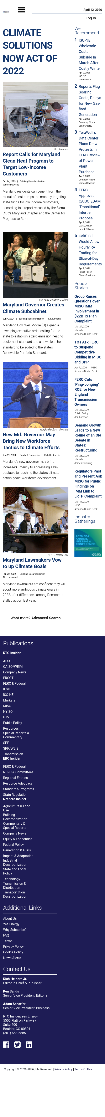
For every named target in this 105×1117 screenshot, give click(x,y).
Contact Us (16, 969)
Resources (11, 728)
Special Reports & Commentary (16, 735)
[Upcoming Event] (88, 543)
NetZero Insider (14, 799)
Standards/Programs (18, 789)
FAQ (6, 935)
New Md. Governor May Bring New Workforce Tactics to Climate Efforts (31, 441)
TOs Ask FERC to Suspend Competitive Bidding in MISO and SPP (87, 352)
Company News (87, 122)
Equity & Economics (30, 455)
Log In (91, 18)
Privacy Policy (13, 947)
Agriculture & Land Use (16, 808)
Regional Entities (15, 778)
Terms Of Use (83, 1069)
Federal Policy (13, 845)
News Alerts (12, 958)
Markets (78, 330)
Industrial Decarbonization (15, 862)
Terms (7, 941)
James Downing (11, 184)
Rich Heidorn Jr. (52, 455)
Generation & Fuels (17, 850)
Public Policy (85, 272)
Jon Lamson (85, 79)
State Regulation (15, 795)
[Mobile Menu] (21, 14)
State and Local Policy (14, 871)
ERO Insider (12, 758)
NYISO (8, 712)
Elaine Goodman (87, 275)
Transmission (13, 754)
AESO (7, 661)
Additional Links (22, 908)
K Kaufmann (54, 318)
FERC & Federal (14, 683)
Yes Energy (11, 924)
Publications (18, 643)
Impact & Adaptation (18, 856)
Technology (11, 879)
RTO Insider (12, 653)
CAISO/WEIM (85, 225)
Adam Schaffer (14, 1004)
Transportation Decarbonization (15, 894)
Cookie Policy (13, 952)
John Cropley (85, 125)
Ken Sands (11, 991)
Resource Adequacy (17, 783)
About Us (10, 918)
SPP (6, 743)
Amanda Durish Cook (86, 334)
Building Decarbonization (32, 181)
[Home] (6, 12)
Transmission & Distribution (14, 886)
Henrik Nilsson (86, 229)
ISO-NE (82, 76)
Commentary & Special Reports (14, 826)
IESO (6, 689)
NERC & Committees (18, 772)
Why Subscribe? (15, 930)
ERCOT (8, 678)
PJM (6, 717)
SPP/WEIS (10, 748)
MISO (94, 367)
